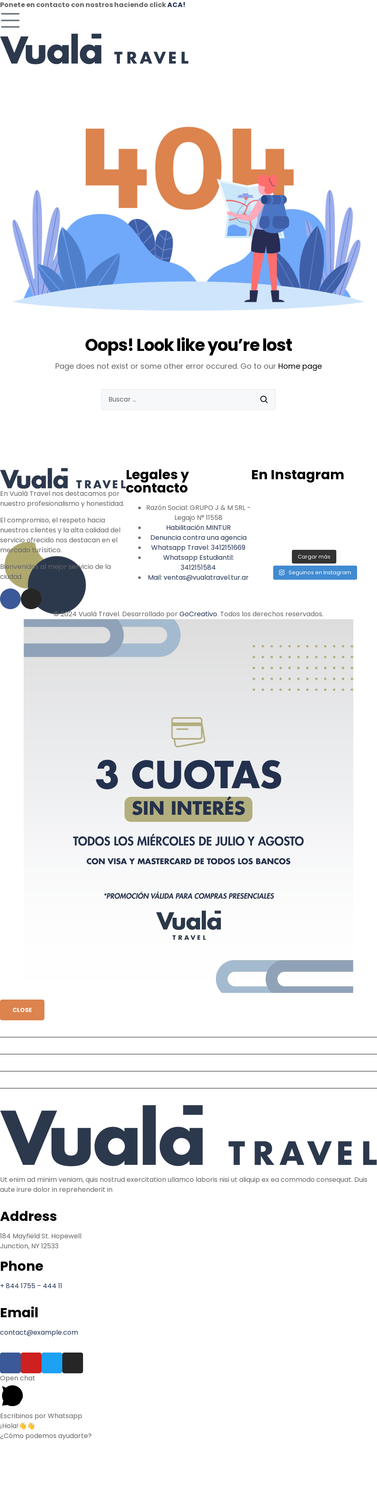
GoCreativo (198, 614)
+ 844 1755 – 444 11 (31, 1286)
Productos (20, 1045)
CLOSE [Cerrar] (22, 1010)
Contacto (19, 1096)
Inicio (11, 1028)
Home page (300, 366)
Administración (27, 1079)
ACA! (176, 5)
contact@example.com (39, 1332)
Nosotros (18, 1062)
